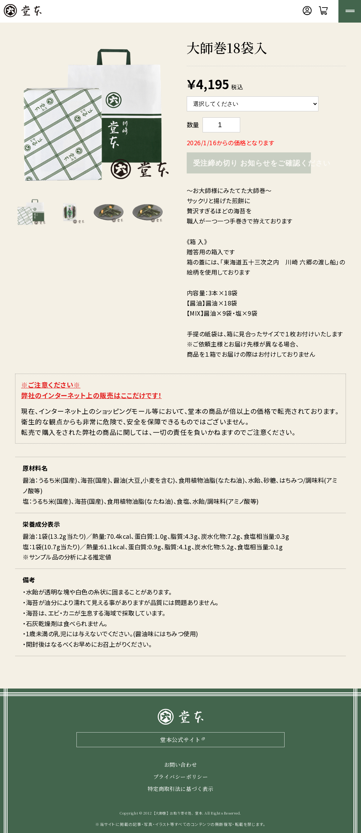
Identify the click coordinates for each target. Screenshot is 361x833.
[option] (93, 115)
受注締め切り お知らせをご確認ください (252, 163)
